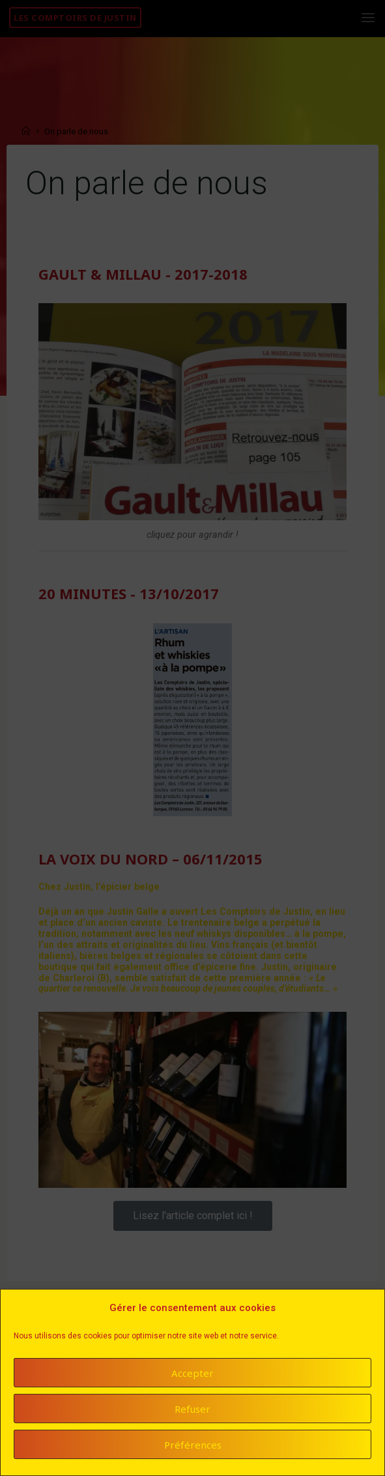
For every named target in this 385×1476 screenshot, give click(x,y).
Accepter (192, 1375)
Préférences (192, 1447)
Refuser (192, 1411)
